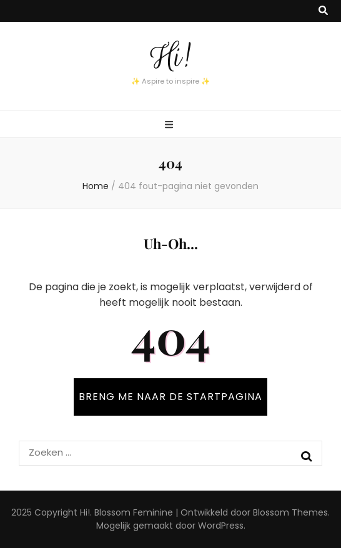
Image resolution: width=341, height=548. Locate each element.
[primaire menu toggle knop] (170, 125)
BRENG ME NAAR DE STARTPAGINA (170, 396)
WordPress (221, 525)
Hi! (170, 57)
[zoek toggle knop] (323, 11)
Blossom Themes (290, 512)
